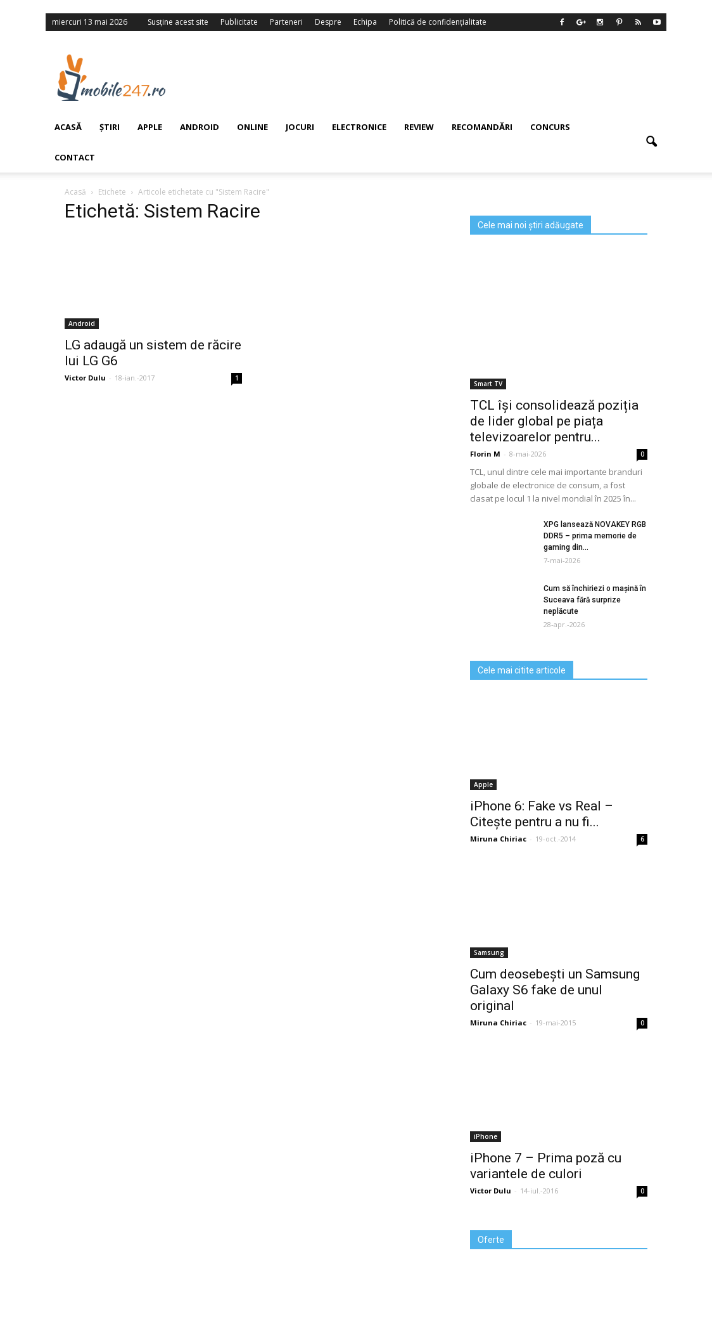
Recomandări (482, 127)
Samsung (489, 952)
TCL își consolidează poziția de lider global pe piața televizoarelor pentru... (554, 421)
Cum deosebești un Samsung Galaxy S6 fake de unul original (555, 989)
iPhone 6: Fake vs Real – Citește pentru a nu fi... (541, 813)
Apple (149, 127)
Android (199, 127)
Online (252, 127)
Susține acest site (178, 21)
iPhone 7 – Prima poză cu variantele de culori (545, 1165)
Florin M (485, 453)
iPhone (485, 1136)
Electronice (359, 127)
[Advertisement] (431, 77)
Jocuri (300, 127)
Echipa (365, 21)
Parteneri (286, 21)
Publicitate (239, 21)
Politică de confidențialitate (437, 21)
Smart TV (488, 383)
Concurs (550, 127)
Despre (328, 21)
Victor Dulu (490, 1190)
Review (419, 127)
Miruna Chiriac (498, 838)
